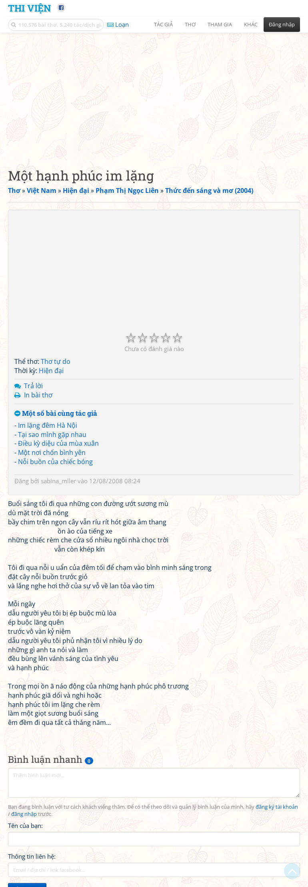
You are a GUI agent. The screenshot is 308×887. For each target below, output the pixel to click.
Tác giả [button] (163, 24)
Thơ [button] (190, 24)
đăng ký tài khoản (277, 807)
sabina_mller (58, 481)
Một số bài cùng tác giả (55, 413)
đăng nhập (24, 814)
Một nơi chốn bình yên (52, 452)
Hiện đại (51, 370)
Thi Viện (29, 8)
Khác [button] (251, 24)
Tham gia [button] (220, 24)
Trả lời (33, 385)
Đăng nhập (282, 24)
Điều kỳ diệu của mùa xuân (58, 443)
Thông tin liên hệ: (32, 856)
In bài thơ (38, 395)
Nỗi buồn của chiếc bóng (55, 461)
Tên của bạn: (25, 825)
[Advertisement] (154, 94)
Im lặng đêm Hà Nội (47, 425)
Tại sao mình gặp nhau (52, 434)
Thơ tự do (55, 361)
